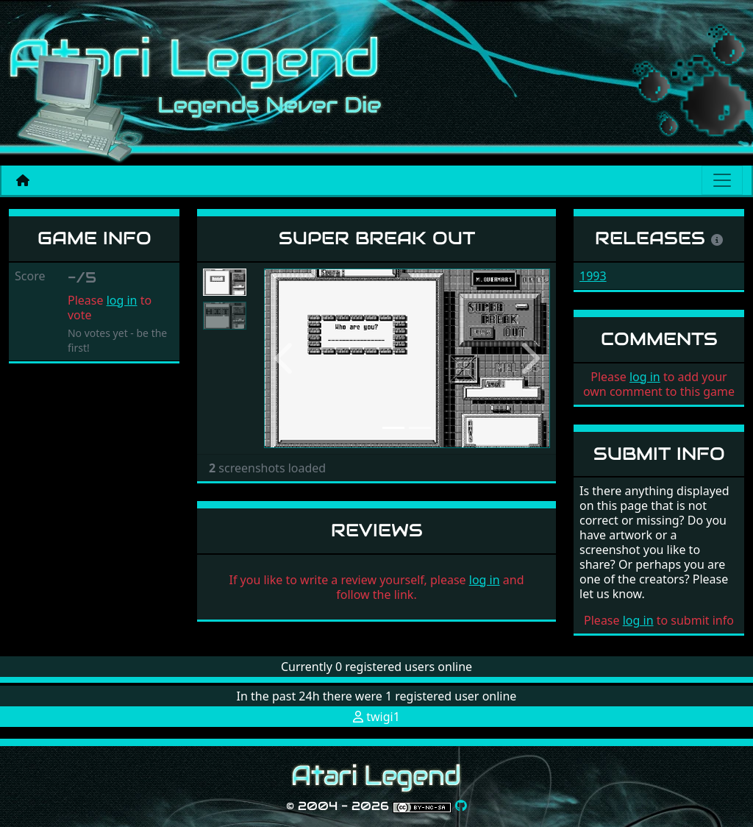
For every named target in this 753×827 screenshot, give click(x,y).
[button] (285, 358)
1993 (593, 276)
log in (122, 300)
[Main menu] (722, 180)
